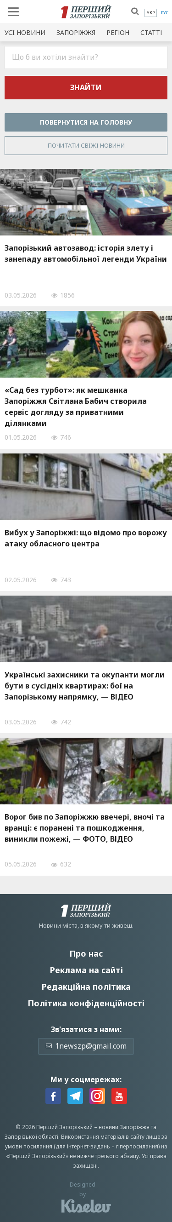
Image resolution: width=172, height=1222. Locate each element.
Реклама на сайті (86, 969)
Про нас (86, 953)
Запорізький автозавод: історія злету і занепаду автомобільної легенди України (86, 253)
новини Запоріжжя (124, 1127)
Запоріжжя (75, 32)
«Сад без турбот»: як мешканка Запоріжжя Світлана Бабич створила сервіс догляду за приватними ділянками (76, 406)
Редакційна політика (86, 986)
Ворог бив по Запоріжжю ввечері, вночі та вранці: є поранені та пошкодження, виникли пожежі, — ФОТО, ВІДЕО (85, 828)
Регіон (117, 32)
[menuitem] (151, 13)
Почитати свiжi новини (86, 145)
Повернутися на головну (86, 122)
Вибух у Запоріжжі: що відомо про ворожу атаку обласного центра (86, 538)
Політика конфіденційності (86, 1003)
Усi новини (25, 32)
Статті (151, 32)
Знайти (86, 87)
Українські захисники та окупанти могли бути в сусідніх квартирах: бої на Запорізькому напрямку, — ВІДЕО (85, 686)
